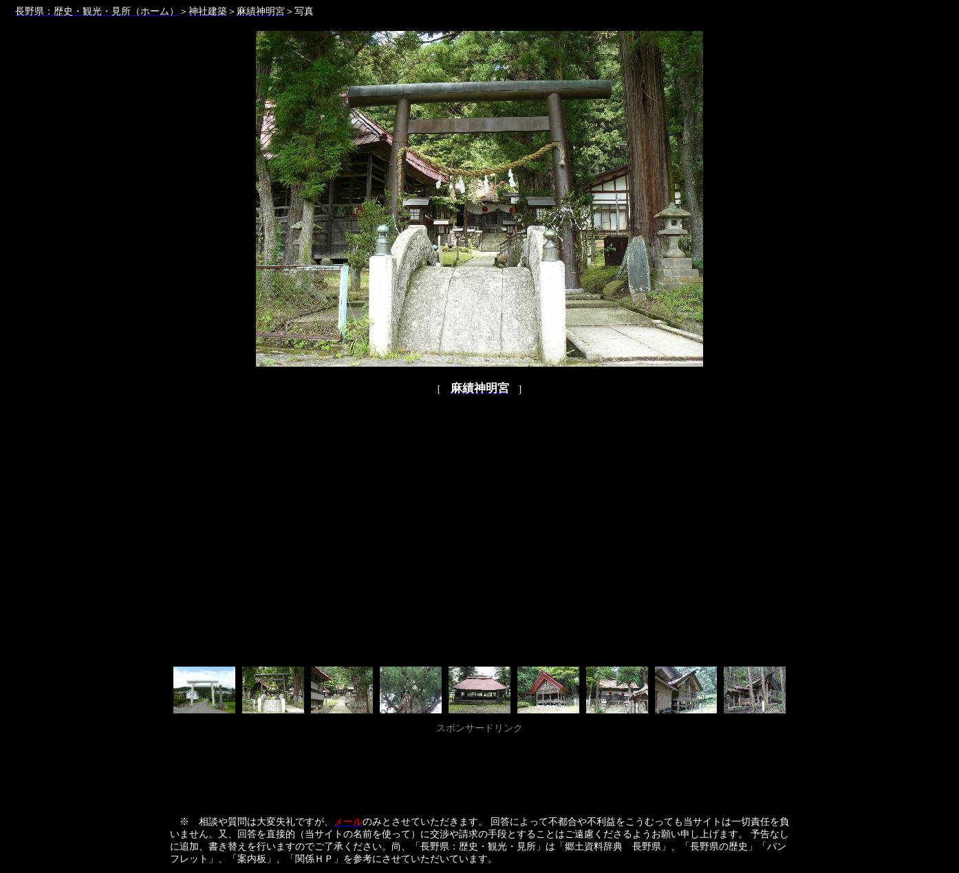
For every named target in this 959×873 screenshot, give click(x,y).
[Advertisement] (479, 768)
